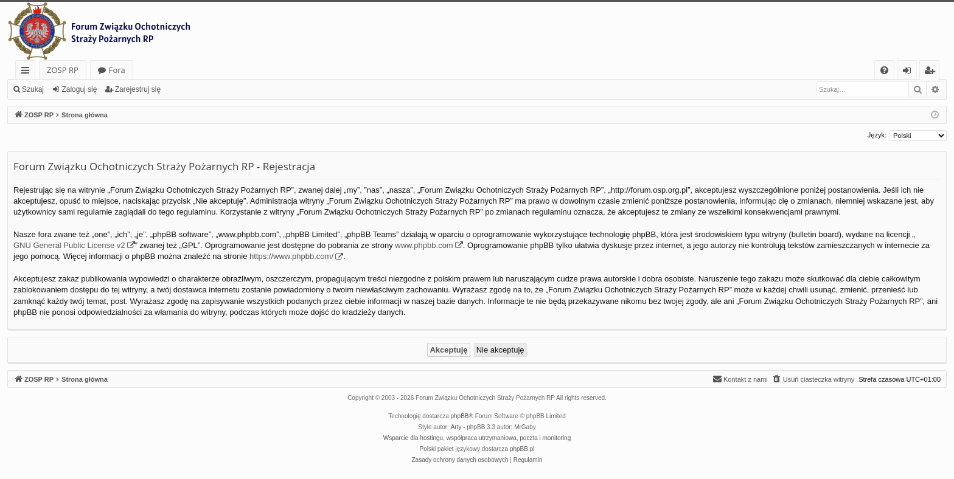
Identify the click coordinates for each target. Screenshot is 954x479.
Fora (117, 69)
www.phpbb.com (424, 245)
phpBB (460, 416)
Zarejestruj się (138, 89)
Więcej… (28, 72)
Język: (877, 135)
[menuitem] (884, 70)
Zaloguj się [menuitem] (909, 72)
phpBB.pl (522, 449)
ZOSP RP (62, 69)
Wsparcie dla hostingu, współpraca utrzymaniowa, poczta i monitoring (477, 438)
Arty (456, 427)
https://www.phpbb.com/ (291, 256)
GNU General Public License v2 (69, 245)
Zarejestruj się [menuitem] (932, 72)
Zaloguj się (79, 89)
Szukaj (33, 89)
